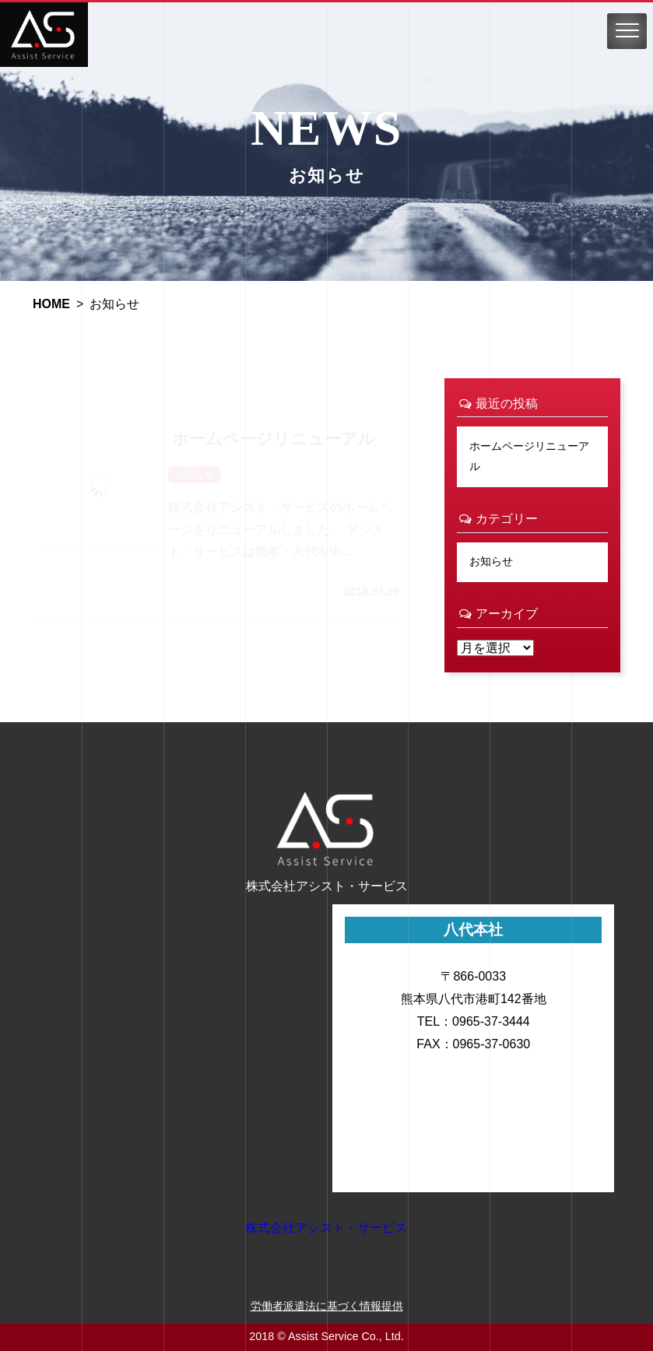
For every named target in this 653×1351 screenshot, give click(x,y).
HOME (51, 304)
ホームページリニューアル (529, 456)
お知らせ (491, 561)
